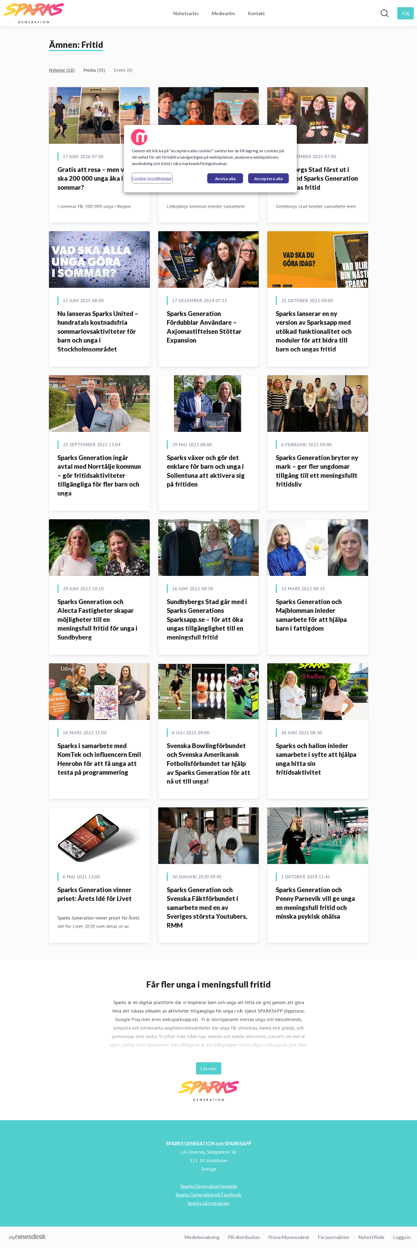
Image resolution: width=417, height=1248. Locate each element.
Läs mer (209, 1068)
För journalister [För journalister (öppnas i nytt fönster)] (334, 1237)
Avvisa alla (225, 178)
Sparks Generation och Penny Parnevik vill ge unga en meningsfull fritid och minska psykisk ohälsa (315, 903)
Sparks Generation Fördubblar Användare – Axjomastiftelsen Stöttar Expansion (204, 327)
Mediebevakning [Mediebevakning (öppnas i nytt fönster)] (201, 1237)
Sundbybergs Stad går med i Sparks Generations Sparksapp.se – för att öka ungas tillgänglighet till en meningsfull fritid (207, 619)
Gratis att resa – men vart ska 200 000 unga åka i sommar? (95, 178)
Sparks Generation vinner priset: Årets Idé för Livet (94, 894)
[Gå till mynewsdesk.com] (27, 1237)
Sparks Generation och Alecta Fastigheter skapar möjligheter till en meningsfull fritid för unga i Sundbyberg (97, 619)
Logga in (402, 1237)
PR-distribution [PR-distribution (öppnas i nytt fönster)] (244, 1237)
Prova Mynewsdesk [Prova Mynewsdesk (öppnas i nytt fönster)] (288, 1237)
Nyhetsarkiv (186, 13)
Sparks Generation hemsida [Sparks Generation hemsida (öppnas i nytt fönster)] (208, 1186)
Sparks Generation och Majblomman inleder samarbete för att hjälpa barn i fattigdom (311, 615)
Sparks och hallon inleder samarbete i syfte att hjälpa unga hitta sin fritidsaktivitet (316, 759)
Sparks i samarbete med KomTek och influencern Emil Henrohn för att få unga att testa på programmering (99, 759)
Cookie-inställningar (152, 178)
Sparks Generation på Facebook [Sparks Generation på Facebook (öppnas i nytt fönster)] (208, 1195)
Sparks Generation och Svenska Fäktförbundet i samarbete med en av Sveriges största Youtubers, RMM (207, 907)
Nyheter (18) (62, 70)
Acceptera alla (268, 178)
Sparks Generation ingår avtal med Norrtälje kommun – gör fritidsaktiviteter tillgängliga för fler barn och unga (99, 475)
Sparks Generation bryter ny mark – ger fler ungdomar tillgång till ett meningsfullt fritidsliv (317, 471)
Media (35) (94, 70)
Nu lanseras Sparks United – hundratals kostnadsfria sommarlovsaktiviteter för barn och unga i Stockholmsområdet (97, 331)
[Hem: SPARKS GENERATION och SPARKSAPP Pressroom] (33, 13)
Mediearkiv (223, 13)
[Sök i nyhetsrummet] (384, 13)
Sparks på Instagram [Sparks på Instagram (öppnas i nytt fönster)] (209, 1203)
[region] (210, 158)
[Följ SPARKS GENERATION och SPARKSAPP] (405, 13)
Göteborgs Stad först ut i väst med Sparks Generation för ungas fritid (317, 178)
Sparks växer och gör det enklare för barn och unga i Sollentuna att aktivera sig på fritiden (206, 471)
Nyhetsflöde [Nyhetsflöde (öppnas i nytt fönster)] (371, 1237)
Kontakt (256, 13)
